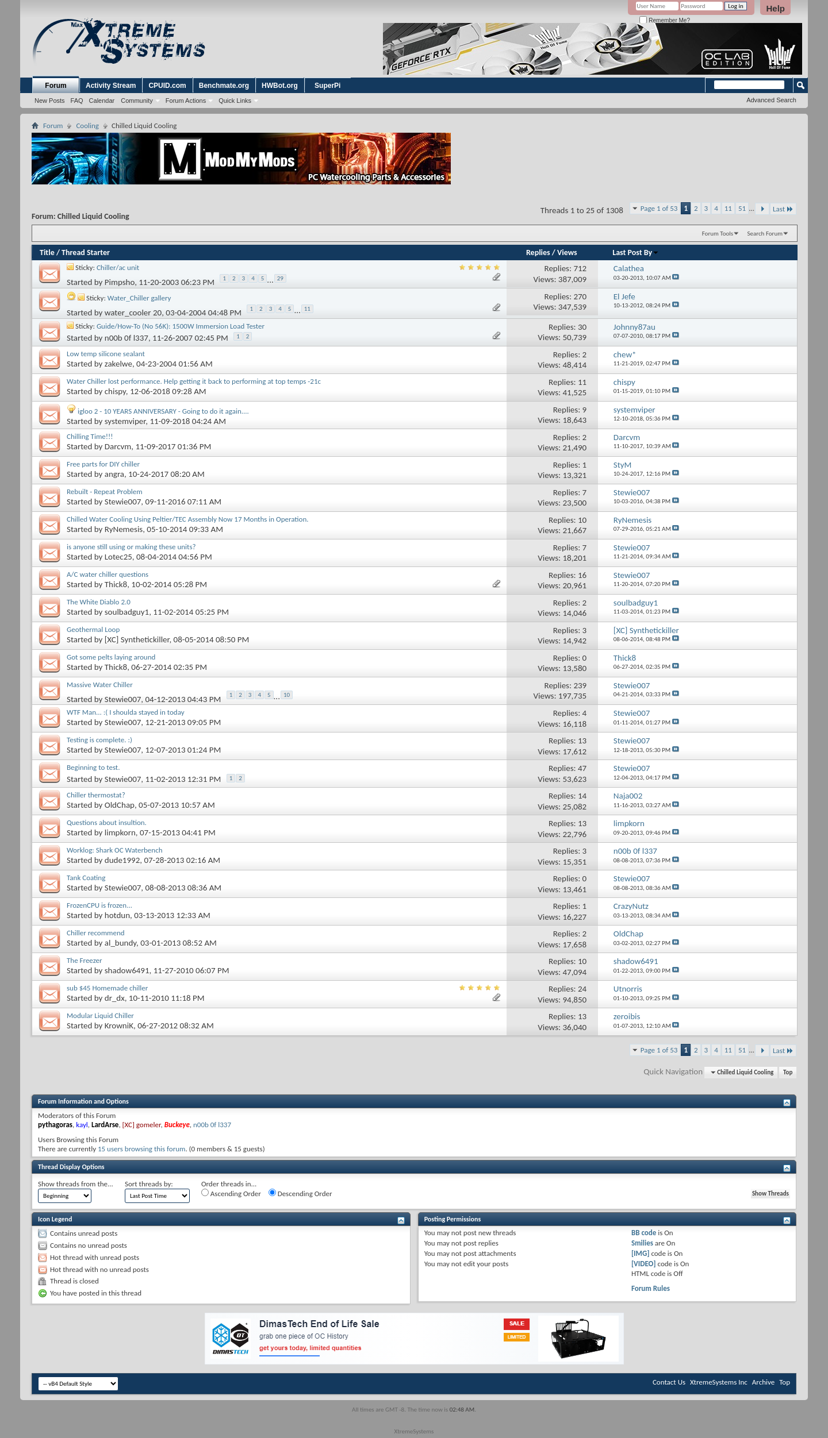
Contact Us (669, 1382)
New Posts (49, 100)
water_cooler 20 (133, 312)
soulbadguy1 (127, 612)
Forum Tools (717, 233)
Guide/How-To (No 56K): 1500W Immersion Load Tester (180, 326)
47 (582, 768)
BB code (643, 1232)
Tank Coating (86, 877)
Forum (55, 86)
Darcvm (118, 446)
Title (47, 252)
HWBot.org (280, 86)
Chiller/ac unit (118, 267)
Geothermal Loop (93, 629)
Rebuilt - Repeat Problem (105, 491)
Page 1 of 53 (659, 208)
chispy (115, 391)
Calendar (102, 100)
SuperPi (327, 86)
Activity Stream (111, 86)
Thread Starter (86, 252)
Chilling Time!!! (90, 436)
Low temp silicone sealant (106, 353)
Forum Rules (650, 1288)
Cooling (87, 125)
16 (582, 575)
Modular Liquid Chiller (100, 1015)
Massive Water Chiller (100, 684)
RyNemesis (124, 529)
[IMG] (640, 1253)
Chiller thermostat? (96, 795)
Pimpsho (120, 282)
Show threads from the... (75, 1183)
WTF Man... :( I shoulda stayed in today (126, 712)
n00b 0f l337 (126, 337)
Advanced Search (771, 100)
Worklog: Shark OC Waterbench (114, 850)
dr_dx (115, 998)
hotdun (117, 915)
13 (582, 740)
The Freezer (84, 960)
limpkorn (120, 832)
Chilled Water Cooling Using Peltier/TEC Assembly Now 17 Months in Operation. (188, 519)
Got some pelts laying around (111, 657)
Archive (763, 1382)
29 (280, 278)
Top (787, 1072)
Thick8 (116, 584)
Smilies (642, 1243)
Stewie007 (123, 501)
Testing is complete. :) (99, 739)
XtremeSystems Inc (718, 1382)
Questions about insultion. (107, 822)
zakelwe (118, 363)
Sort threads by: (149, 1183)
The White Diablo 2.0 (99, 601)
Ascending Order (231, 1193)
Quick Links (234, 100)
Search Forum (765, 233)
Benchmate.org (224, 86)
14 (582, 796)
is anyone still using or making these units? (131, 546)
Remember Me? (664, 20)
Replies (538, 252)
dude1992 (122, 860)
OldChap (120, 805)
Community (137, 100)
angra (114, 474)
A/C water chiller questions (107, 574)
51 (742, 208)
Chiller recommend (96, 932)
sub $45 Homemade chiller (107, 988)
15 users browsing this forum (141, 1148)
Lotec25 (118, 557)
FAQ (77, 100)
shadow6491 (127, 970)
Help (775, 8)
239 (579, 685)
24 (582, 989)
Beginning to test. (93, 767)
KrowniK (119, 1025)
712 (579, 268)
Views (567, 252)
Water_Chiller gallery (139, 298)
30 (582, 327)
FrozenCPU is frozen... (99, 905)
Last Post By (635, 252)
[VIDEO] (643, 1263)
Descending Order (300, 1193)
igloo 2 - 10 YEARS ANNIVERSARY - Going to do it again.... (163, 411)
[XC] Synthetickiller (137, 639)
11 (728, 208)
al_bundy (120, 943)
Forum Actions (186, 100)
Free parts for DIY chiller (103, 464)
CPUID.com (167, 86)
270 (579, 296)
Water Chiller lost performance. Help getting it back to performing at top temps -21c (194, 381)
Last (783, 209)
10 (582, 520)
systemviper (125, 421)
